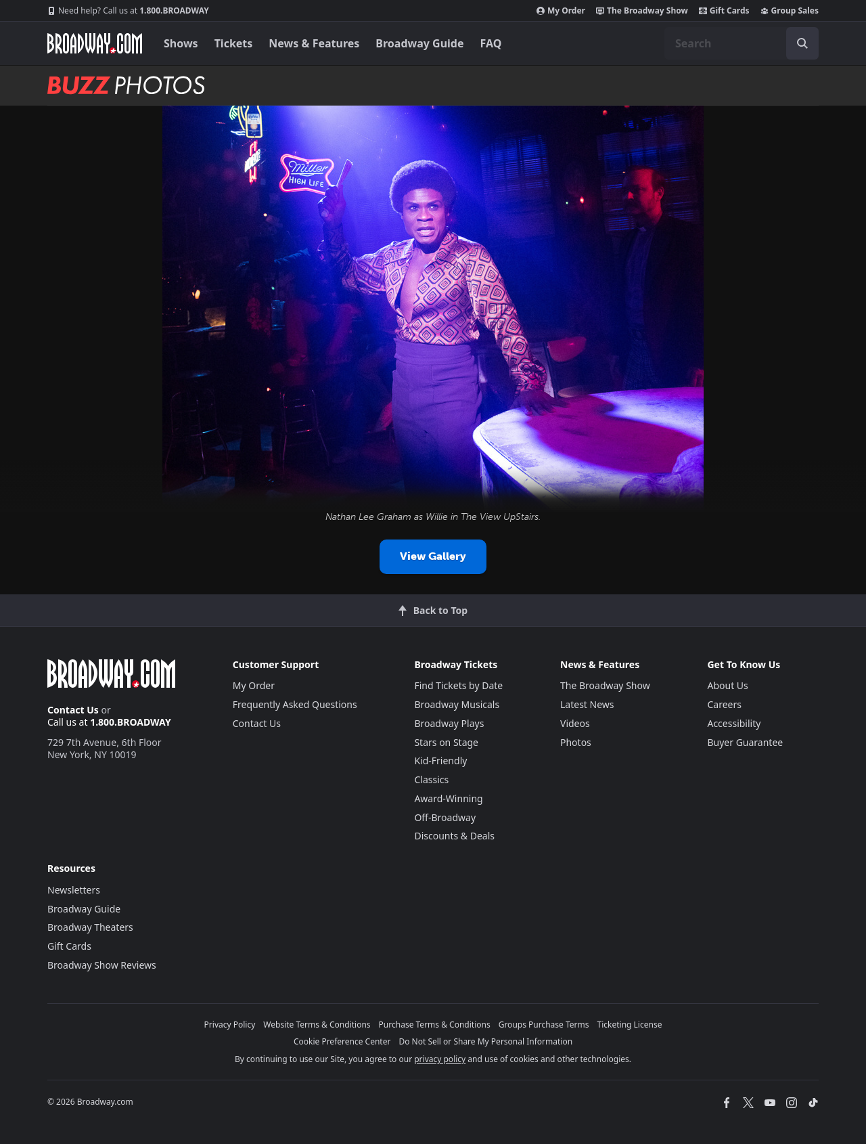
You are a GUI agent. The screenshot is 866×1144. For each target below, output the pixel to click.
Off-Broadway (445, 817)
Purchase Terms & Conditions (435, 1024)
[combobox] (741, 43)
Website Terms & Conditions (316, 1024)
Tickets (233, 43)
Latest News (587, 704)
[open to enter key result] (802, 43)
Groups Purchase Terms (544, 1024)
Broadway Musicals (456, 704)
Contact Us (73, 709)
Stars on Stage (446, 742)
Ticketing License (629, 1024)
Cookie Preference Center (342, 1041)
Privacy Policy (230, 1024)
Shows (181, 43)
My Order (561, 10)
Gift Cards (724, 10)
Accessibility (733, 723)
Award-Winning (448, 798)
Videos (575, 723)
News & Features (314, 43)
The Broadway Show (642, 10)
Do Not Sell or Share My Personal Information (485, 1041)
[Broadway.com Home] (94, 43)
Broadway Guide (419, 43)
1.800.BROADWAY (128, 10)
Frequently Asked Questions (295, 704)
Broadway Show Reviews (101, 965)
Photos (575, 742)
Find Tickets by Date (458, 685)
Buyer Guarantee (745, 742)
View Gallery (433, 556)
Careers (724, 704)
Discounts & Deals (454, 835)
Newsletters (73, 889)
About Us (727, 685)
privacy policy (439, 1059)
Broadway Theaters (90, 927)
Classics (431, 779)
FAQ (491, 43)
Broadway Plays (449, 723)
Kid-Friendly (440, 760)
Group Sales (789, 10)
